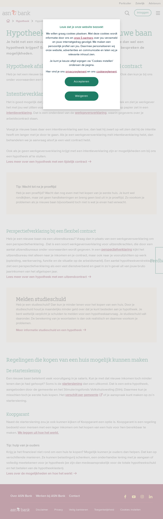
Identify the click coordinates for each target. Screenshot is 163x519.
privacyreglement (76, 71)
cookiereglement (106, 71)
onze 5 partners (83, 37)
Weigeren (81, 95)
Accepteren (81, 81)
